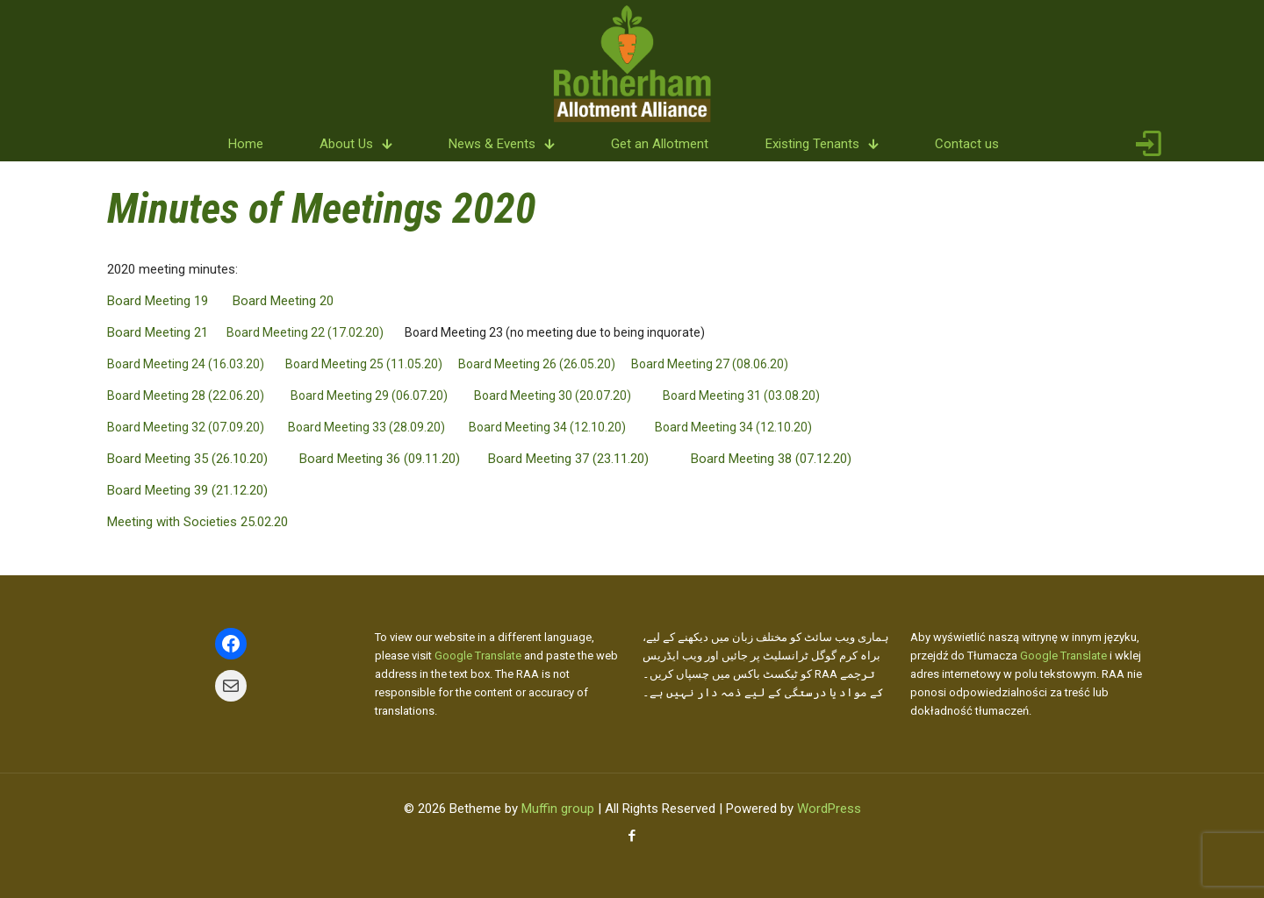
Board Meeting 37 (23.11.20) (568, 459)
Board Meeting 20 (283, 301)
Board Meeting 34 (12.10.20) (547, 427)
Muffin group (557, 808)
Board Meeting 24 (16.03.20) (185, 364)
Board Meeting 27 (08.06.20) (709, 364)
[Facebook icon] (632, 836)
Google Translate (477, 655)
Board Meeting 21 (157, 332)
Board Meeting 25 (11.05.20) (363, 364)
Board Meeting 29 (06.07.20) (369, 395)
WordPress (829, 808)
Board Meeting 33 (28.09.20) (366, 427)
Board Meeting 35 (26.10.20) (187, 459)
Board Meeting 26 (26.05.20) (536, 364)
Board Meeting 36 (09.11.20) (379, 459)
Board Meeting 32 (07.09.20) (185, 427)
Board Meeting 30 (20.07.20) (552, 395)
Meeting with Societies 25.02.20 (197, 522)
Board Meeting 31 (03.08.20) (741, 395)
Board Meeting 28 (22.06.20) (185, 395)
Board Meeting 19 (157, 301)
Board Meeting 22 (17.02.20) (305, 332)
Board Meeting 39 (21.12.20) (187, 490)
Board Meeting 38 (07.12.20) (771, 459)
